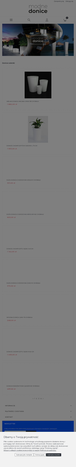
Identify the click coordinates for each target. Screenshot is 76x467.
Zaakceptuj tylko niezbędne (24, 455)
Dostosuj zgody (39, 455)
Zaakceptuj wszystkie (53, 455)
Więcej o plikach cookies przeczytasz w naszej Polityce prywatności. (30, 450)
